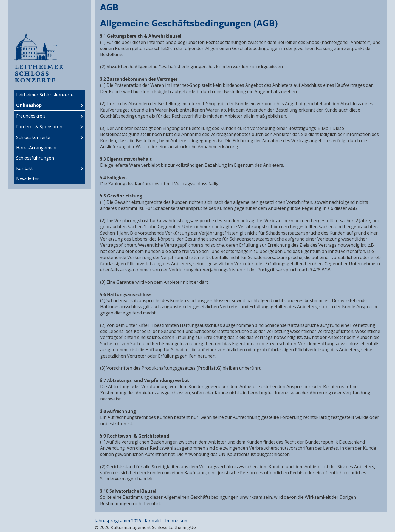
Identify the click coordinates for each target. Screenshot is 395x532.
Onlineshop (29, 105)
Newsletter (27, 179)
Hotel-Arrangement (36, 148)
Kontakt (24, 168)
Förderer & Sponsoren (39, 127)
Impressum (176, 521)
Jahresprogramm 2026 (118, 521)
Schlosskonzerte (33, 137)
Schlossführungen (35, 158)
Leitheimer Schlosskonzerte (45, 95)
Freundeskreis (31, 116)
